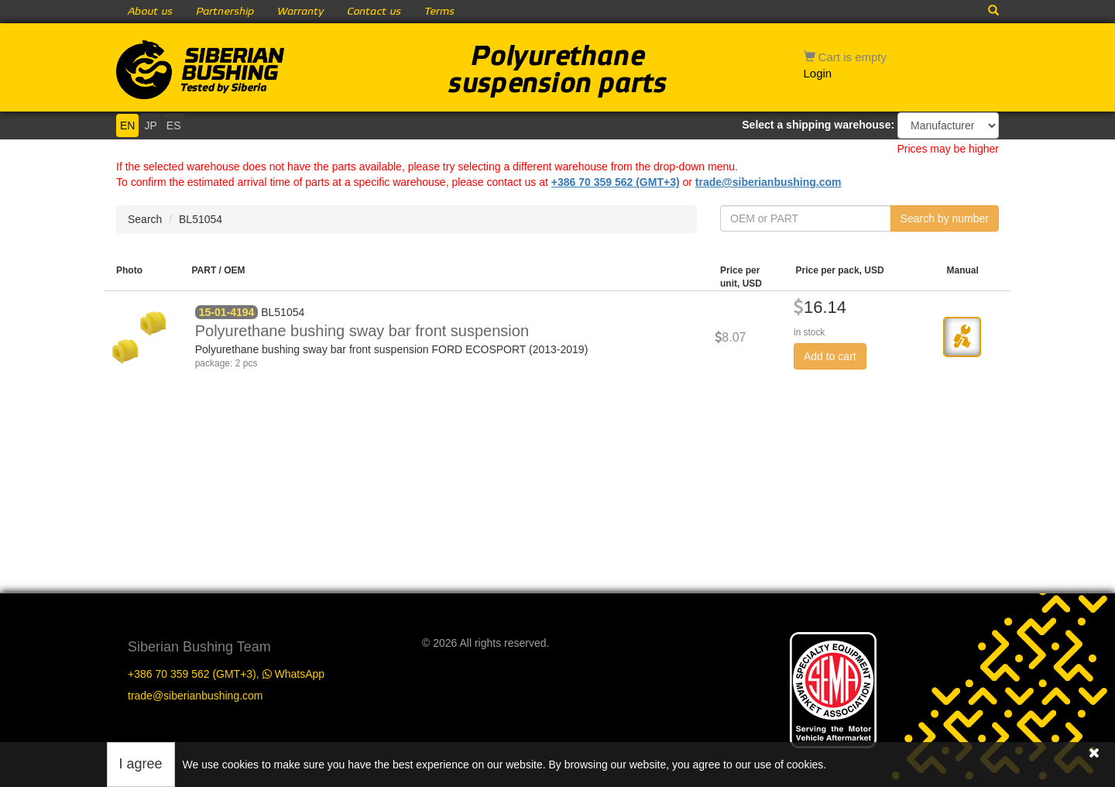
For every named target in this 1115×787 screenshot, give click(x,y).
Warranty (300, 11)
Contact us (374, 11)
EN (127, 125)
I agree (141, 764)
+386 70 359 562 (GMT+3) (615, 182)
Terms (439, 11)
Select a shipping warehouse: (818, 125)
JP (150, 125)
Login (818, 73)
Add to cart (830, 356)
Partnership (225, 11)
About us (150, 11)
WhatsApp (293, 674)
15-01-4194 (227, 312)
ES (173, 125)
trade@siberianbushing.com (768, 182)
